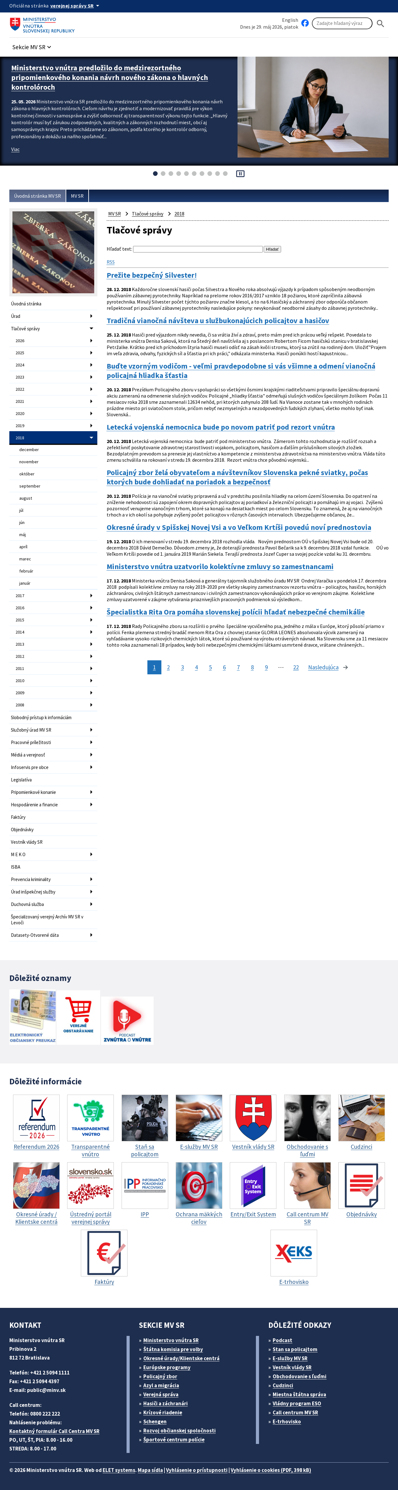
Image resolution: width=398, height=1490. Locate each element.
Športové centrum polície (174, 1439)
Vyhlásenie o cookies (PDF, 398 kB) (271, 1470)
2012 (20, 656)
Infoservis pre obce (30, 767)
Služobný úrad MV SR (31, 730)
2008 (20, 705)
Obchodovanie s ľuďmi (299, 1376)
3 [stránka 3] (182, 667)
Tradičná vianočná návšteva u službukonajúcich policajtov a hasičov (218, 320)
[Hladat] (381, 23)
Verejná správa (160, 1394)
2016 (20, 608)
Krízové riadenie (162, 1412)
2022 (20, 389)
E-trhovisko (287, 1421)
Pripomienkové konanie (33, 792)
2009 (20, 692)
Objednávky (22, 829)
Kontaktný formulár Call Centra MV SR (54, 1431)
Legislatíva (21, 780)
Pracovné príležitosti (31, 742)
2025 (20, 353)
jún (22, 522)
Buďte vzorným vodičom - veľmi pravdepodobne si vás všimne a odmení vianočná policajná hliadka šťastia (241, 370)
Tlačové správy (25, 329)
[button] (32, 45)
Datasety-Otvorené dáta (35, 935)
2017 (20, 595)
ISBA (15, 867)
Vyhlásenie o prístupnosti (197, 1470)
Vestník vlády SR (27, 842)
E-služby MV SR (290, 1358)
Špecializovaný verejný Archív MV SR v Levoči (47, 920)
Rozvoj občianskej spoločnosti (179, 1430)
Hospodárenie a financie (34, 805)
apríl (23, 546)
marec (25, 559)
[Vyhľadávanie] (342, 23)
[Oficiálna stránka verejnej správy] (75, 5)
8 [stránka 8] (252, 667)
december (29, 449)
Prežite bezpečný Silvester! (152, 275)
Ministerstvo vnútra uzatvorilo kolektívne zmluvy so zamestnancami (220, 566)
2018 (20, 438)
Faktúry (18, 817)
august (25, 498)
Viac (15, 149)
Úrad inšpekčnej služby (33, 892)
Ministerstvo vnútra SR (171, 1340)
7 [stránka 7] (238, 667)
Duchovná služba (27, 904)
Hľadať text (119, 249)
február (26, 571)
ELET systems (119, 1470)
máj (22, 534)
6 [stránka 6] (224, 667)
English (290, 20)
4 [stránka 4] (196, 667)
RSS (111, 262)
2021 (20, 401)
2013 (20, 644)
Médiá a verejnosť (28, 755)
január (24, 583)
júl (21, 510)
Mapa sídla (150, 1470)
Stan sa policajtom (295, 1349)
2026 (20, 340)
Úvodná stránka (26, 304)
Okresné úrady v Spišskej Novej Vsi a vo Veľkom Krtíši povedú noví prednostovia (239, 527)
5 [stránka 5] (210, 667)
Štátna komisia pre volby (173, 1349)
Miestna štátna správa (299, 1394)
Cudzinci (283, 1385)
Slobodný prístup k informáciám (41, 717)
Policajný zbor (160, 1376)
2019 (20, 425)
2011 (20, 668)
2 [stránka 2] (168, 667)
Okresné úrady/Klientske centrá (181, 1358)
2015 (20, 620)
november (29, 461)
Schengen (155, 1421)
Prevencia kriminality (31, 879)
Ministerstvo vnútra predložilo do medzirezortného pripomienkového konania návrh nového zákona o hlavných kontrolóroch (109, 77)
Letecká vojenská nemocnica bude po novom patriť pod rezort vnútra (221, 427)
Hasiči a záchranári (165, 1403)
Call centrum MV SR (295, 1412)
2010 (20, 680)
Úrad (15, 316)
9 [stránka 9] (266, 667)
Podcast (282, 1340)
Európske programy (167, 1367)
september (29, 486)
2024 (20, 365)
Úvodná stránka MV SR (37, 196)
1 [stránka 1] (154, 667)
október (27, 474)
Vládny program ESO (297, 1403)
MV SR (77, 196)
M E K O (18, 854)
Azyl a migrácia (161, 1385)
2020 (20, 413)
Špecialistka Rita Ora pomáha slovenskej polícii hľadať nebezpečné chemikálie (236, 612)
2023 (20, 377)
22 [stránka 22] (296, 667)
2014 (20, 632)
